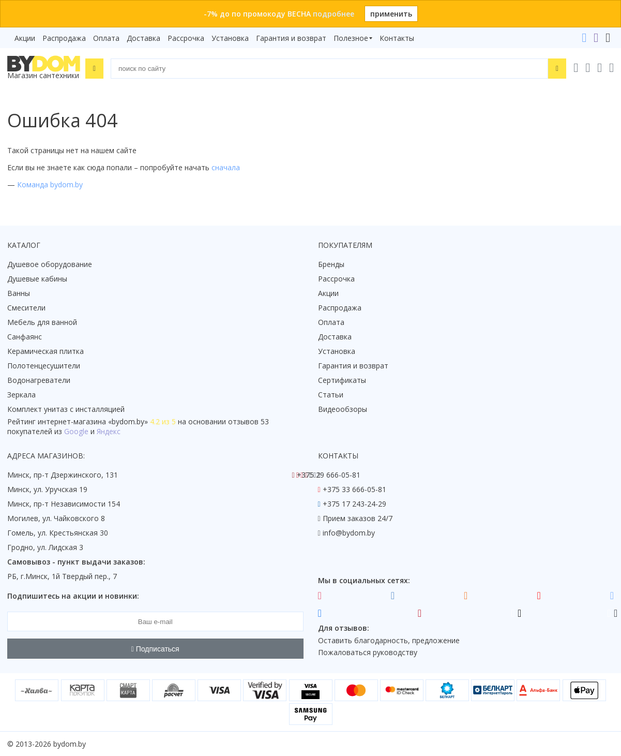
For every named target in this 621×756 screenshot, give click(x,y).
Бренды (331, 264)
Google (76, 431)
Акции (24, 38)
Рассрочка (186, 38)
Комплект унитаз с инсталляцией (66, 409)
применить (391, 14)
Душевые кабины (37, 279)
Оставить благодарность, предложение (389, 640)
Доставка (143, 38)
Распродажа (64, 38)
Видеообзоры (342, 409)
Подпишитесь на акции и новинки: (73, 596)
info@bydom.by (349, 533)
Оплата (106, 38)
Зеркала (21, 394)
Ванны (18, 293)
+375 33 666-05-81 (354, 489)
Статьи (330, 394)
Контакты (397, 38)
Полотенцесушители (43, 365)
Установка (230, 38)
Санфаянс (24, 337)
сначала (225, 167)
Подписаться (155, 649)
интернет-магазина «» (93, 421)
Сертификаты (342, 380)
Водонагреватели (38, 380)
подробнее (333, 14)
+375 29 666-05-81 (328, 475)
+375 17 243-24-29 (354, 504)
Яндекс (108, 431)
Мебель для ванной (42, 322)
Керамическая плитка (45, 351)
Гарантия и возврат (291, 38)
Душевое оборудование (49, 264)
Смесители (26, 308)
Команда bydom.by (50, 184)
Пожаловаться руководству (367, 652)
